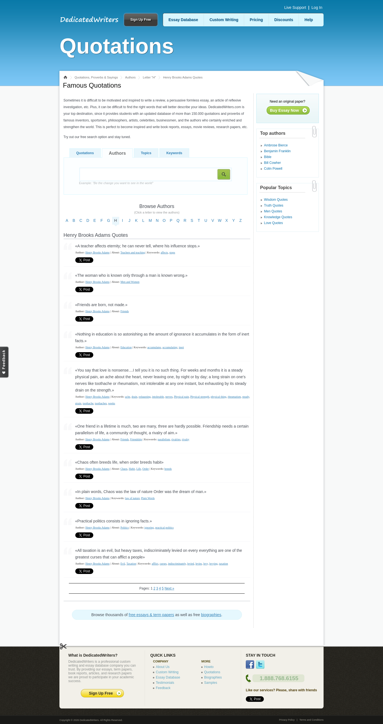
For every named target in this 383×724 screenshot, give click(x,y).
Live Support (295, 7)
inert (181, 347)
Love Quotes (273, 223)
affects (164, 252)
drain (134, 396)
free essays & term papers (151, 615)
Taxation (131, 563)
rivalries (176, 439)
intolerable (158, 396)
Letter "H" (149, 77)
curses (163, 563)
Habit (132, 468)
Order (145, 468)
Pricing (256, 19)
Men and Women (130, 281)
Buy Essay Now (284, 110)
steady (245, 396)
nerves (168, 396)
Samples (210, 683)
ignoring (149, 527)
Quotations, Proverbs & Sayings (96, 77)
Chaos (124, 468)
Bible (268, 157)
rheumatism (234, 396)
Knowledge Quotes (278, 217)
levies (199, 563)
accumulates (154, 347)
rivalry (185, 439)
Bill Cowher (272, 163)
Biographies (213, 677)
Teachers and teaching (132, 252)
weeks (111, 403)
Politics (125, 527)
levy (205, 563)
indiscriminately (177, 563)
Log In (317, 7)
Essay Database (183, 19)
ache (127, 396)
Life (138, 468)
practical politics (164, 527)
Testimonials (165, 683)
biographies (211, 615)
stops (172, 252)
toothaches (101, 403)
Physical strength (199, 396)
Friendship (136, 439)
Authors (130, 77)
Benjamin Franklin (277, 151)
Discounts (283, 19)
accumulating (169, 347)
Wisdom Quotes (276, 200)
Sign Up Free (140, 20)
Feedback (163, 688)
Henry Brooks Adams (97, 252)
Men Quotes (273, 211)
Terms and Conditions (311, 719)
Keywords (174, 153)
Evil (123, 563)
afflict (155, 563)
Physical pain (181, 396)
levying (213, 563)
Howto (209, 667)
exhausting (145, 396)
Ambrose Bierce (276, 145)
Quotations (85, 153)
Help (308, 19)
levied (190, 563)
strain (78, 403)
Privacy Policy (287, 719)
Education (126, 347)
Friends (125, 311)
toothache (88, 403)
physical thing (218, 396)
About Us (162, 667)
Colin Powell (273, 169)
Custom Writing (223, 19)
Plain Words (148, 498)
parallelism (164, 439)
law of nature (132, 498)
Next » (169, 588)
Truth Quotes (274, 205)
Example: (116, 183)
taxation (223, 563)
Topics (146, 153)
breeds (168, 468)
